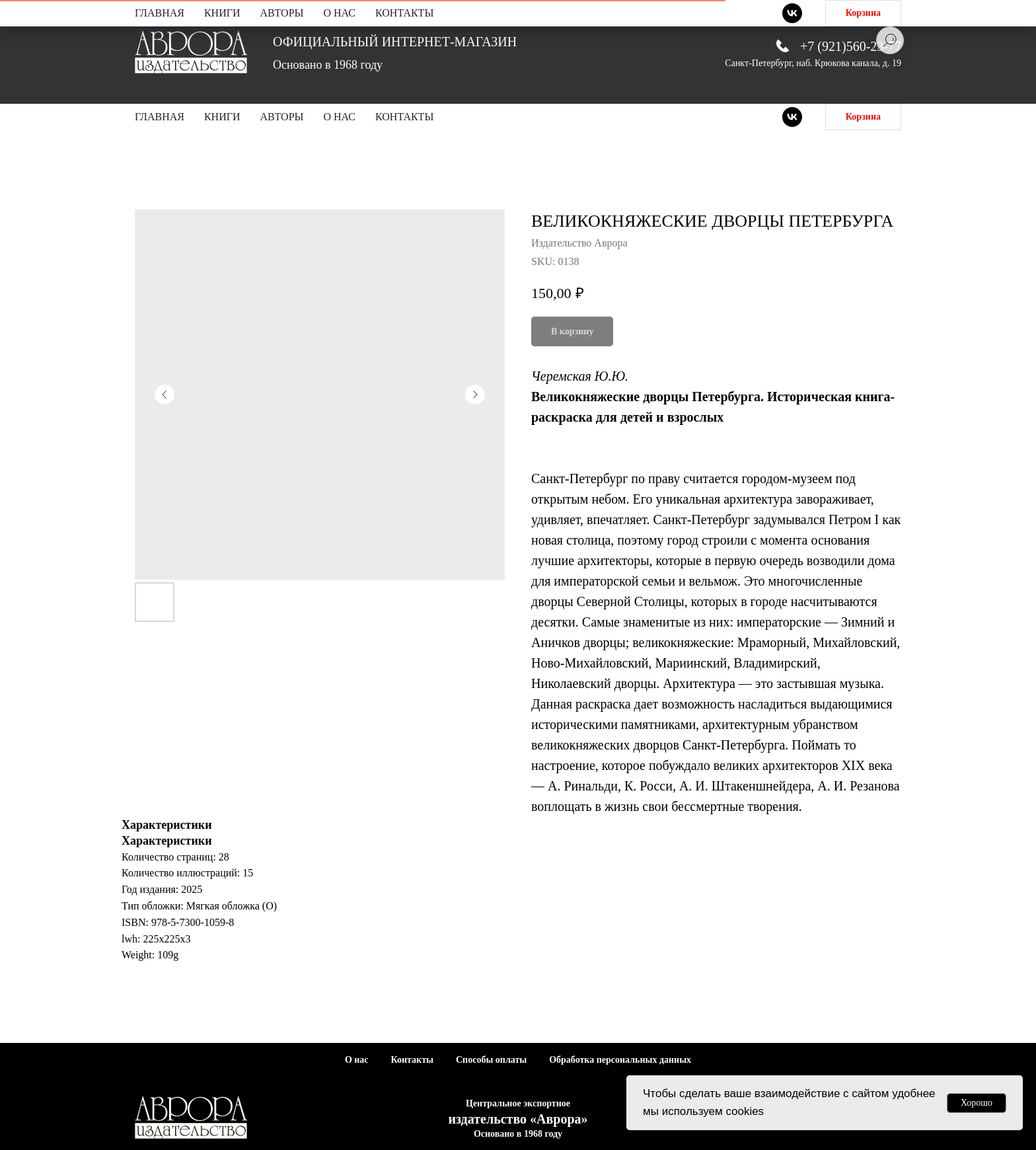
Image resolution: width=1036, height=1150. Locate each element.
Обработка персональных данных (620, 1060)
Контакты (404, 116)
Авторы (282, 116)
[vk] (792, 117)
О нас (339, 116)
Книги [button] (222, 116)
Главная (159, 116)
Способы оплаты (491, 1060)
